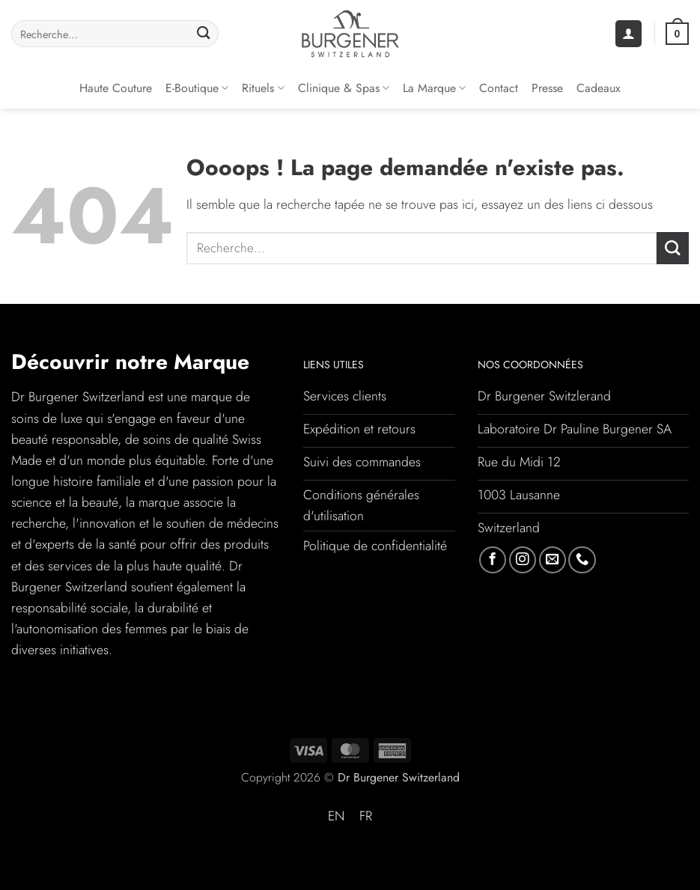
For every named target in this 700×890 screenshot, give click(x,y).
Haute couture (115, 88)
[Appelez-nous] (581, 559)
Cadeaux (598, 88)
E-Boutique (196, 88)
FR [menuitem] (365, 816)
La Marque (434, 88)
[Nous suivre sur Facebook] (492, 559)
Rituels (263, 88)
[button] (628, 33)
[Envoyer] (203, 34)
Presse (547, 88)
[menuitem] (336, 816)
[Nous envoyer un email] (552, 559)
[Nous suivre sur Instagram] (522, 559)
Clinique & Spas (343, 88)
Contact (498, 88)
